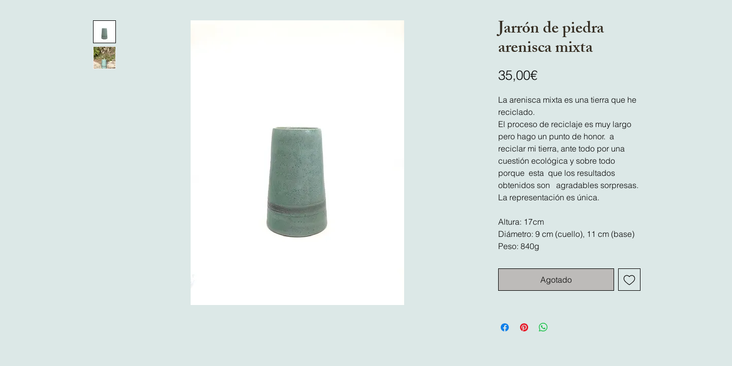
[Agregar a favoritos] (629, 279)
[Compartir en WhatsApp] (543, 327)
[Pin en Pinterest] (524, 327)
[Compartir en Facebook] (505, 327)
